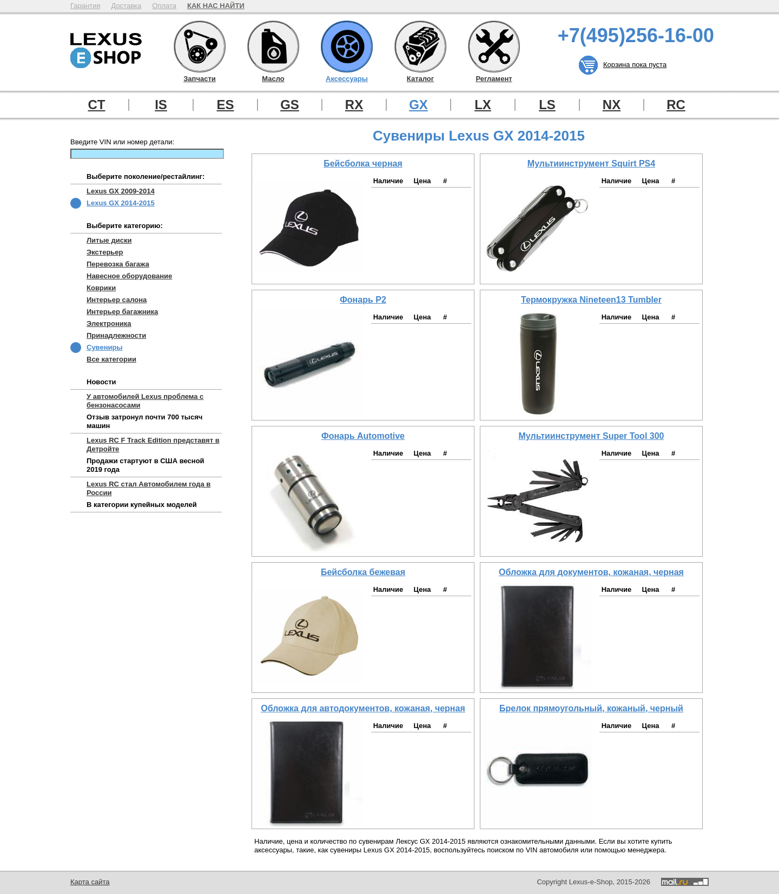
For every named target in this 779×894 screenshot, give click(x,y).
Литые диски (109, 240)
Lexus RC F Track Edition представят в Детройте (153, 444)
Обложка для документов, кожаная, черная (591, 572)
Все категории (111, 359)
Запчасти (200, 46)
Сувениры (105, 347)
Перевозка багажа (118, 264)
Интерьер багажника (122, 312)
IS (161, 105)
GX (418, 105)
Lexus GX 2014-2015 (121, 203)
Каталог (420, 46)
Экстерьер (105, 252)
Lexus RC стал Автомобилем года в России (148, 488)
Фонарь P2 (363, 299)
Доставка (126, 6)
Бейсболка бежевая (363, 572)
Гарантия (85, 6)
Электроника (109, 323)
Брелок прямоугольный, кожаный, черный (591, 708)
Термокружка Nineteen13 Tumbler (591, 299)
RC (675, 105)
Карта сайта (89, 882)
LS (547, 105)
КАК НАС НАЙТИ (216, 6)
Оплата (164, 6)
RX (354, 105)
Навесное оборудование (129, 276)
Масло (273, 46)
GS (289, 105)
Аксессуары (347, 46)
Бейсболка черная (363, 163)
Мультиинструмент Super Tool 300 (591, 436)
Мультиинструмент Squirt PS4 (591, 163)
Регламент (494, 46)
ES (225, 105)
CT (96, 105)
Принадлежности (116, 335)
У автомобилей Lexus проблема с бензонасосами (145, 400)
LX (482, 105)
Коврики (101, 288)
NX (611, 105)
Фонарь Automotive (363, 436)
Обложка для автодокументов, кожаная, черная (363, 708)
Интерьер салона (117, 300)
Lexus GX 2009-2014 (121, 191)
